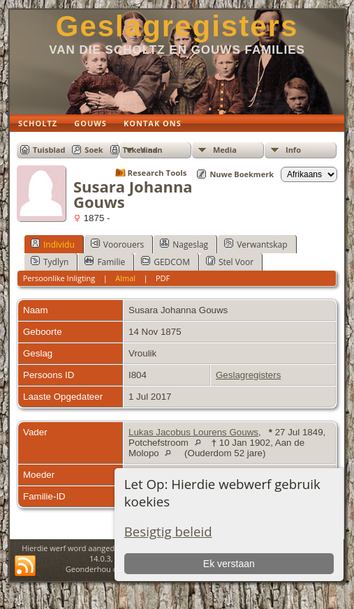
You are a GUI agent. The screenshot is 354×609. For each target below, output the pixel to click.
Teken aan (143, 149)
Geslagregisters (177, 26)
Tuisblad (49, 149)
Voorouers (117, 244)
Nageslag (184, 244)
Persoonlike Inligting (59, 278)
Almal (125, 278)
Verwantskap (255, 244)
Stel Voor (229, 261)
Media (225, 149)
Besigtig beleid (168, 531)
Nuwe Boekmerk (241, 174)
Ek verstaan (229, 563)
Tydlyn (49, 261)
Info (293, 149)
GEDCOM (165, 261)
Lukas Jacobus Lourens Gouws (193, 432)
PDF (163, 278)
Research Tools (157, 172)
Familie (104, 261)
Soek (93, 149)
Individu (53, 244)
